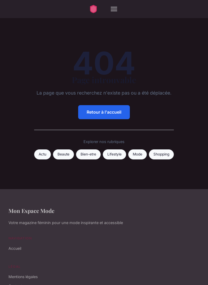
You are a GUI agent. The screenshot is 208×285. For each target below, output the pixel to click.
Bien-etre (88, 154)
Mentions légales (23, 276)
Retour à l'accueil (104, 112)
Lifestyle (114, 154)
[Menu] (114, 9)
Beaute (63, 154)
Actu (42, 154)
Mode (137, 154)
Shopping (161, 154)
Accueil (14, 248)
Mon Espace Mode (31, 210)
